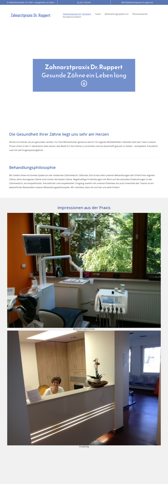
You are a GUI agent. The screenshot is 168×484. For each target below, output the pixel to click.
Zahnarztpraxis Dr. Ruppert (30, 15)
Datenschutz (140, 464)
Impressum (128, 464)
